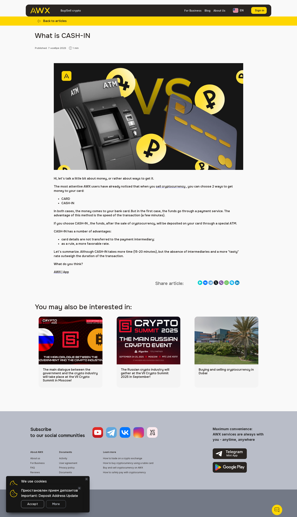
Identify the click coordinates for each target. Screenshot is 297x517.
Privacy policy (67, 467)
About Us (219, 10)
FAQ (32, 467)
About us (35, 458)
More (56, 504)
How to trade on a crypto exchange (122, 458)
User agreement (68, 463)
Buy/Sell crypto (71, 10)
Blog (207, 10)
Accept (32, 504)
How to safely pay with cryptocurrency (124, 472)
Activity (63, 458)
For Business (193, 10)
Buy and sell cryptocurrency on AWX (123, 467)
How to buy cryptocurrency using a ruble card (128, 463)
